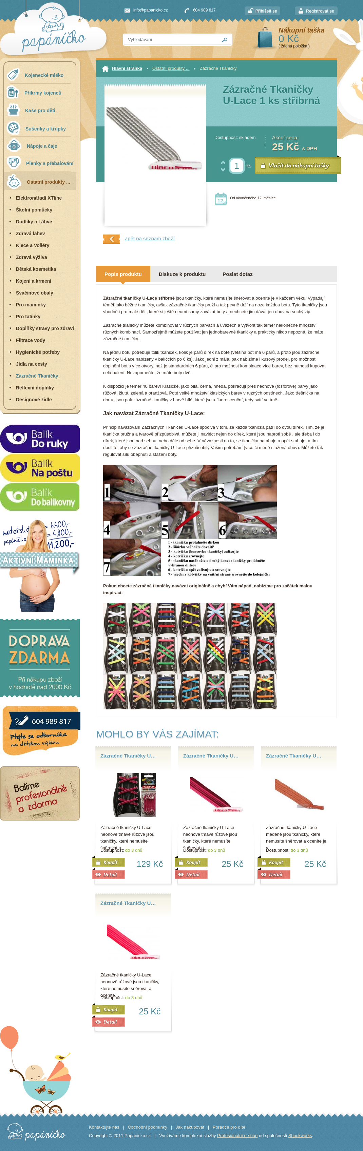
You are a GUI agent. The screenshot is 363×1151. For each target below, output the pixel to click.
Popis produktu (123, 274)
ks (248, 165)
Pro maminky (31, 304)
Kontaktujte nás (104, 1127)
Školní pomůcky (34, 210)
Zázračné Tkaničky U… (128, 756)
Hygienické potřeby (38, 352)
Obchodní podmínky (147, 1127)
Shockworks (300, 1135)
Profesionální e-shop (237, 1135)
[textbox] (170, 40)
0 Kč (289, 38)
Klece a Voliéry (33, 245)
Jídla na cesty (31, 364)
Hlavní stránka (122, 69)
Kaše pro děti (30, 109)
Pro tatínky (28, 316)
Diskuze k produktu (182, 274)
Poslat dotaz (237, 274)
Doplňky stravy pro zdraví (45, 328)
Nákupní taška (302, 30)
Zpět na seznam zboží (139, 239)
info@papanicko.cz (150, 10)
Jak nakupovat (190, 1127)
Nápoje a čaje (31, 145)
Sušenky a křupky (36, 128)
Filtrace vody (30, 340)
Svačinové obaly (34, 293)
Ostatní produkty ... (38, 181)
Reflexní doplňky (35, 387)
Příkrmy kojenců (33, 92)
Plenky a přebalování (39, 162)
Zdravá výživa (31, 257)
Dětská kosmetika (36, 269)
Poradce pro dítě (229, 1127)
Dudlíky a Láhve (34, 221)
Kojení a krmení (33, 281)
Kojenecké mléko (34, 74)
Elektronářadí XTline (39, 198)
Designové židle (34, 399)
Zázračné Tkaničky (37, 376)
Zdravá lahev (30, 233)
